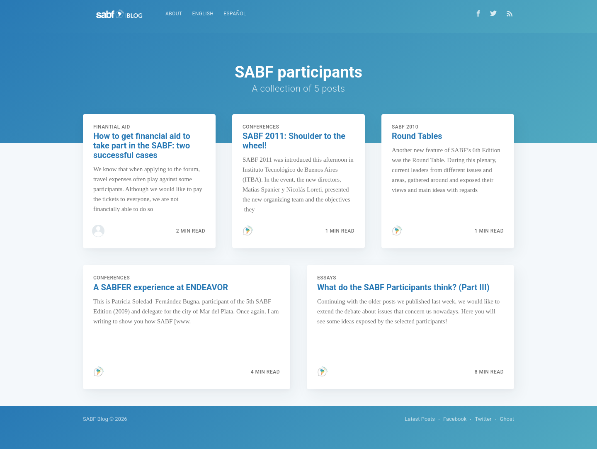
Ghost (507, 419)
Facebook (454, 419)
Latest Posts (420, 419)
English (203, 14)
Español (234, 14)
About (173, 14)
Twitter (483, 419)
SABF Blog (95, 419)
